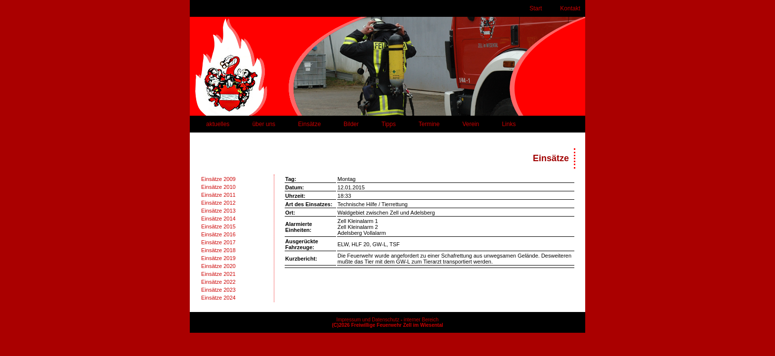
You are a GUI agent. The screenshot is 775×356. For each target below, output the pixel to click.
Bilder (351, 124)
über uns (263, 124)
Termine (429, 124)
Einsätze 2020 (218, 266)
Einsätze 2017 (218, 242)
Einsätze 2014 (218, 219)
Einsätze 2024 (218, 298)
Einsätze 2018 (218, 250)
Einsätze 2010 (218, 187)
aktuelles (217, 124)
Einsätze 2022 (218, 282)
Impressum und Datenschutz (368, 319)
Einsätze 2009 (218, 179)
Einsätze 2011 (218, 195)
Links (509, 124)
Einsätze (309, 124)
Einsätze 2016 (218, 234)
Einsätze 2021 (218, 274)
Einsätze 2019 (218, 258)
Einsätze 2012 (218, 203)
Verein (470, 124)
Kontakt (570, 8)
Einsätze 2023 (218, 290)
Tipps (389, 124)
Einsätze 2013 (218, 211)
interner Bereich (421, 319)
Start (535, 8)
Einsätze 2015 (218, 226)
